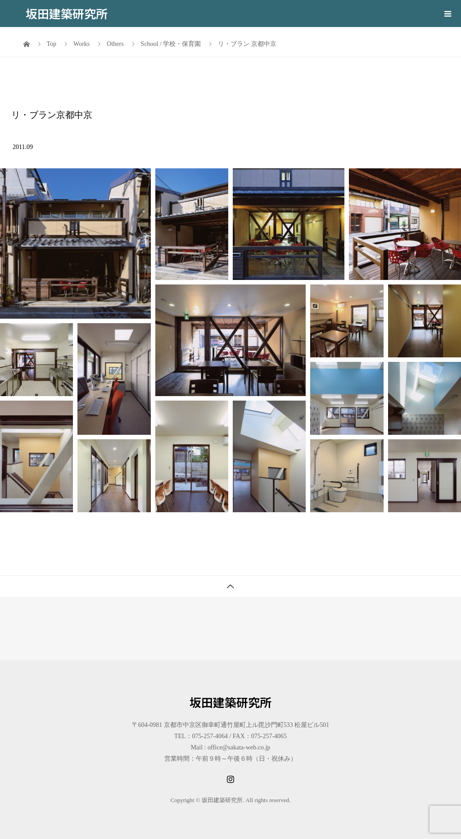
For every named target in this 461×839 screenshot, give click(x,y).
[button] (75, 243)
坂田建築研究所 (67, 13)
